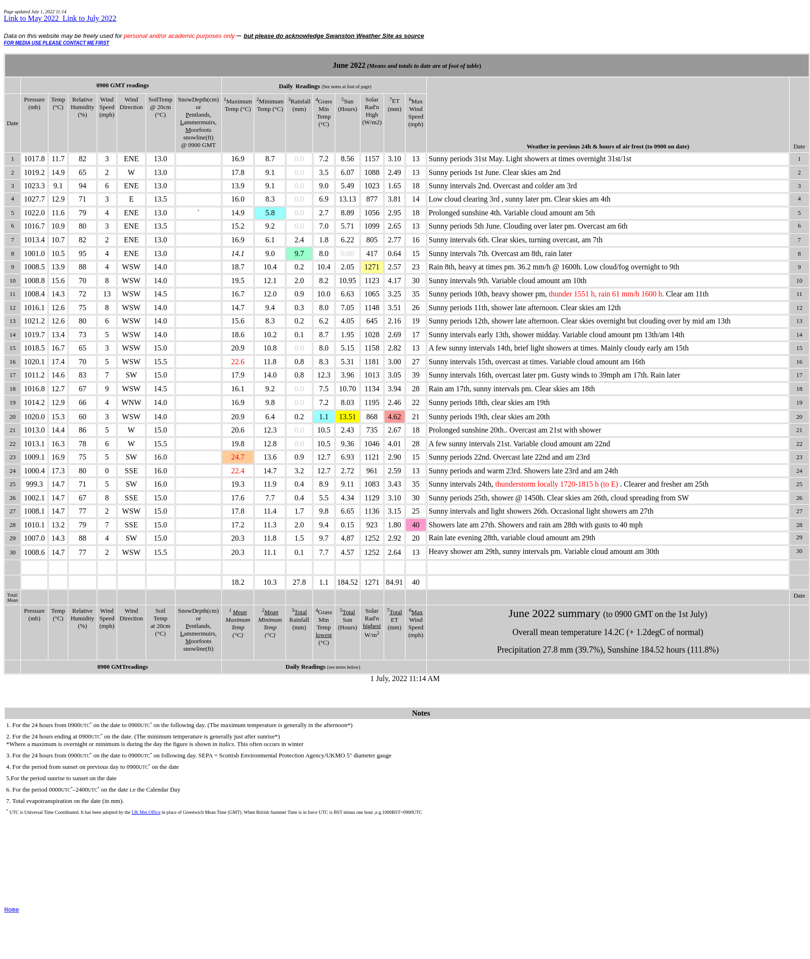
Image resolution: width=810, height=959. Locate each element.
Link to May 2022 (33, 18)
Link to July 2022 (89, 18)
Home (11, 909)
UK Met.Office (145, 812)
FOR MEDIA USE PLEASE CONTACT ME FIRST (56, 43)
